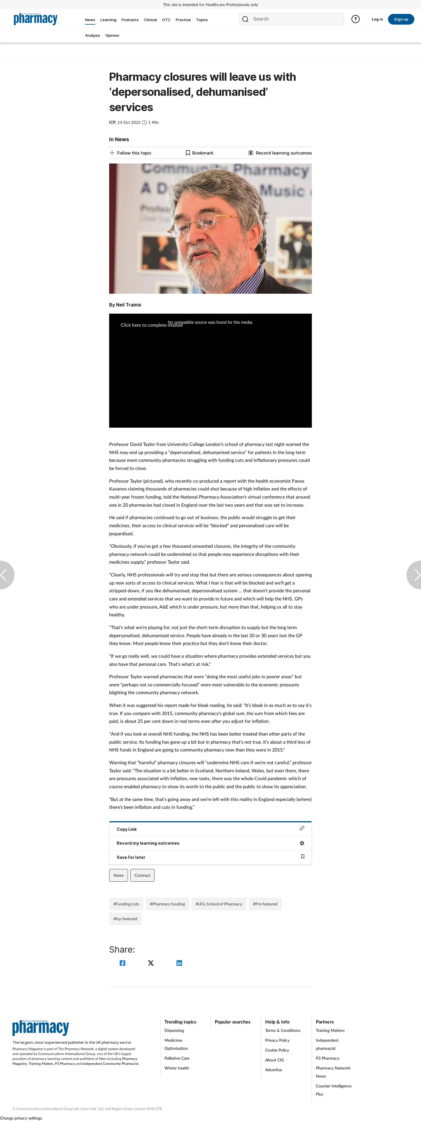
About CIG (274, 1059)
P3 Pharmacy (65, 1063)
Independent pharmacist (327, 1044)
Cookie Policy (277, 1050)
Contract (142, 875)
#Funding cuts (126, 903)
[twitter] (152, 964)
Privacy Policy (277, 1040)
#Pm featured (265, 903)
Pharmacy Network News (333, 1071)
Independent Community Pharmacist (110, 1063)
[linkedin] (179, 964)
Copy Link (210, 828)
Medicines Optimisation (176, 1044)
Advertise (273, 1069)
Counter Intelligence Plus (334, 1089)
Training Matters (41, 1063)
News (119, 875)
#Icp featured (125, 918)
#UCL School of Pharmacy (219, 903)
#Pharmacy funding (167, 903)
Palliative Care (176, 1058)
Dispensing (174, 1030)
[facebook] (123, 964)
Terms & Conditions (282, 1030)
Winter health (176, 1067)
